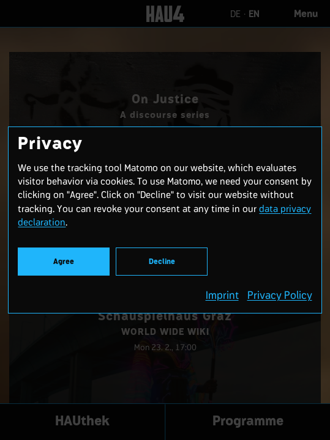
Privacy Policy (279, 295)
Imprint (222, 295)
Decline (162, 261)
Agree (63, 261)
